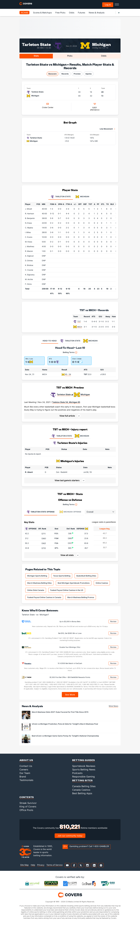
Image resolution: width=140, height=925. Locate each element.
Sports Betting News (83, 769)
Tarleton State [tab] (61, 197)
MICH (79, 327)
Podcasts (77, 773)
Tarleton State (36, 44)
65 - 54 (68, 374)
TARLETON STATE (61, 436)
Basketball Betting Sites (86, 576)
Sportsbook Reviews (83, 766)
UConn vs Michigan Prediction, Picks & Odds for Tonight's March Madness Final (65, 724)
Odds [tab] (103, 55)
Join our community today (70, 835)
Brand (22, 776)
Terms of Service (54, 865)
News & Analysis (96, 12)
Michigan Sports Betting (37, 576)
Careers (23, 769)
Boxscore (52, 74)
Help (33, 865)
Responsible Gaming (83, 776)
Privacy (40, 865)
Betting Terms (70, 352)
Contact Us (25, 766)
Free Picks (60, 12)
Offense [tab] (40, 512)
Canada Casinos (81, 789)
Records (65, 74)
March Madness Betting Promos (80, 597)
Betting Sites (82, 780)
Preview (77, 74)
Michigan (101, 44)
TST (79, 321)
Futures (81, 12)
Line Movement (106, 129)
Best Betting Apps (82, 793)
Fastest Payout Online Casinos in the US (66, 590)
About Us (26, 760)
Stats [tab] (36, 55)
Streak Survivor (28, 803)
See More (70, 694)
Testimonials (26, 780)
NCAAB (24, 12)
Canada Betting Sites (83, 786)
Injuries (89, 74)
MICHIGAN (82, 436)
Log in (108, 4)
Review (113, 621)
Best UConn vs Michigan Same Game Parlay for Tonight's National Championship (65, 736)
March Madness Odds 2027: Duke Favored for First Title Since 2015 (60, 712)
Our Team (24, 773)
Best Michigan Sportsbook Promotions (73, 583)
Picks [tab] (69, 55)
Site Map (24, 865)
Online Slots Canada (35, 590)
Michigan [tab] (82, 197)
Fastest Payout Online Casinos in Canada (44, 597)
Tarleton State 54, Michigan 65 (66, 402)
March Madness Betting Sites (39, 583)
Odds (71, 12)
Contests (26, 797)
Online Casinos (102, 583)
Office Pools (26, 810)
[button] (70, 416)
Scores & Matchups (42, 12)
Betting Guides (83, 760)
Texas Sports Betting (61, 576)
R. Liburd (29, 472)
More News (113, 706)
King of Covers (27, 806)
